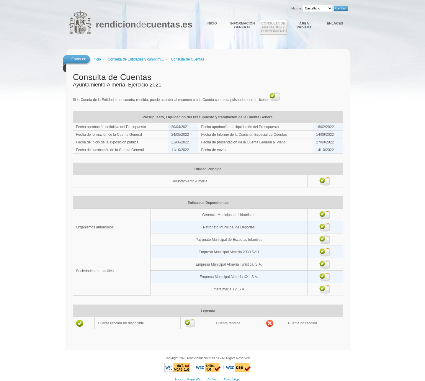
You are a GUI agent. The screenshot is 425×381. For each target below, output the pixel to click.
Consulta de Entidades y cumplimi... (136, 59)
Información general (242, 25)
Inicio (212, 23)
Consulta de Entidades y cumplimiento (274, 27)
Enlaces (335, 23)
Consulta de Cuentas (187, 59)
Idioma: (296, 8)
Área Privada (304, 25)
